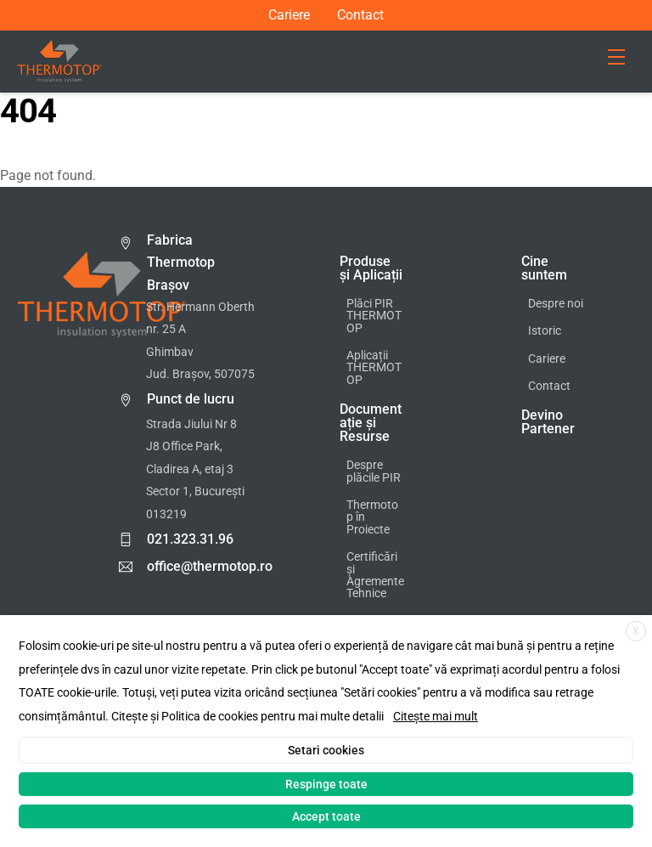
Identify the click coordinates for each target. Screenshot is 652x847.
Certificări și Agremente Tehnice (375, 575)
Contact (360, 15)
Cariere (289, 15)
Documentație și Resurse (371, 422)
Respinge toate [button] (326, 784)
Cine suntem (544, 268)
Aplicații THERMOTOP (374, 367)
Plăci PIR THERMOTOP (374, 316)
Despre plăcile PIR (373, 471)
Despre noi (555, 303)
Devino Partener (548, 422)
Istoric (544, 331)
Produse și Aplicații (371, 268)
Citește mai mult (435, 716)
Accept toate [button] (326, 816)
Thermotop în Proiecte (372, 517)
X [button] (635, 631)
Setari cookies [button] (326, 750)
